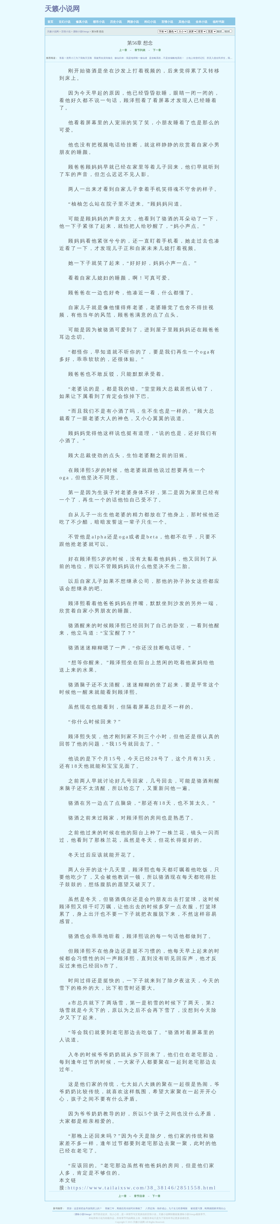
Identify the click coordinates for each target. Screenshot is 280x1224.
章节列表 (140, 50)
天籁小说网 (62, 9)
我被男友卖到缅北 (103, 58)
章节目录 (139, 1196)
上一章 (123, 50)
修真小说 (82, 21)
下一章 (157, 50)
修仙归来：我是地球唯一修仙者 (131, 58)
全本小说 (201, 21)
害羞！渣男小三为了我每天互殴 (75, 58)
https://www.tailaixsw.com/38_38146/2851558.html (141, 1187)
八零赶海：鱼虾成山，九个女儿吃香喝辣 (166, 1208)
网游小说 (133, 21)
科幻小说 (150, 21)
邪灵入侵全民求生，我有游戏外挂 (224, 58)
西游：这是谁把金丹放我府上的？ (84, 1208)
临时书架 (218, 21)
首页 (50, 21)
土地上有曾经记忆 (195, 58)
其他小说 (184, 21)
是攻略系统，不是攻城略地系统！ (166, 58)
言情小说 (167, 21)
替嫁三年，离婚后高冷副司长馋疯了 (123, 1208)
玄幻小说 (64, 21)
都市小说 (99, 21)
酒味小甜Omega (81, 31)
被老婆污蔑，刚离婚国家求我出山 (208, 1208)
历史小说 (116, 21)
